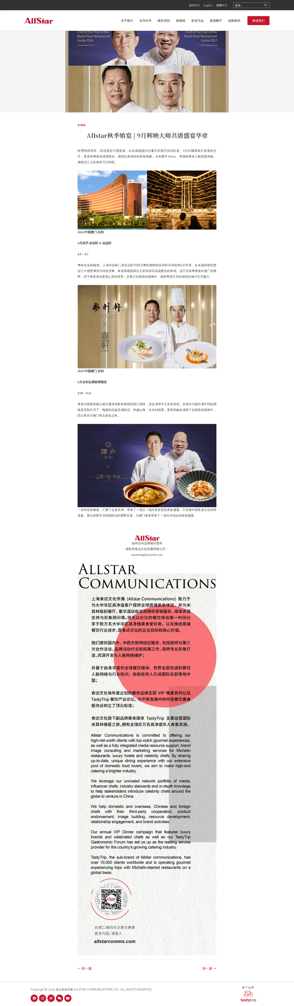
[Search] (265, 5)
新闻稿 (82, 125)
